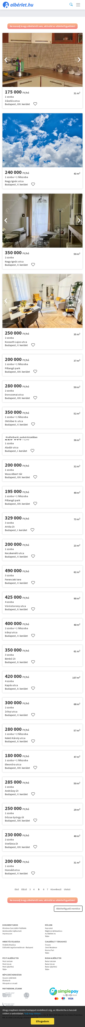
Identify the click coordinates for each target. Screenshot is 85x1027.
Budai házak (50, 964)
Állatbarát (6, 980)
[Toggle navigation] (78, 5)
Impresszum (7, 933)
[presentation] (5, 59)
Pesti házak (6, 964)
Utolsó (67, 889)
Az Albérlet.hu (50, 933)
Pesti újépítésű (8, 967)
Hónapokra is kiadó (9, 983)
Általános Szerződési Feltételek (14, 928)
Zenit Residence (51, 947)
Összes (48, 945)
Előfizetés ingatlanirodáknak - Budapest (17, 947)
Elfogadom (42, 1021)
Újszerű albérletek (9, 978)
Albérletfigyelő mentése (68, 908)
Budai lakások (50, 961)
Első (17, 889)
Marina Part (49, 950)
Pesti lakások (7, 961)
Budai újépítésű (51, 967)
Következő (56, 889)
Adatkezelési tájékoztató (11, 931)
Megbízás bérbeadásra (53, 931)
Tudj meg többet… (33, 1013)
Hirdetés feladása (9, 945)
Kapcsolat (49, 928)
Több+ (47, 936)
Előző (24, 889)
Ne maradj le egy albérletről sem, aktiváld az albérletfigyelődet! (42, 26)
